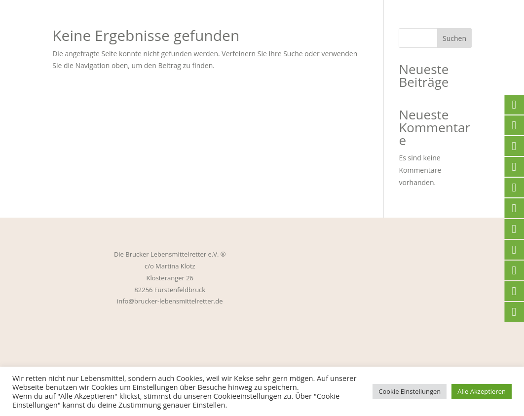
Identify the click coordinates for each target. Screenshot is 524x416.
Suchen (454, 38)
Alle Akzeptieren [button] (481, 391)
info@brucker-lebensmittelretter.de (170, 301)
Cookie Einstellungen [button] (409, 391)
